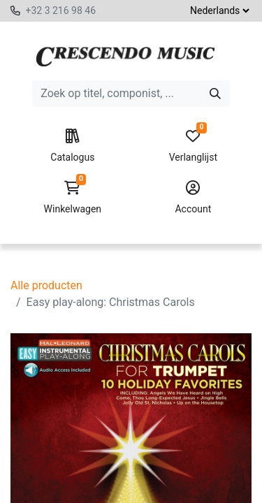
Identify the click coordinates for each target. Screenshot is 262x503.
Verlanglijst (193, 146)
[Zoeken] (215, 93)
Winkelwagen (72, 197)
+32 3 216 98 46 (60, 10)
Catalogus (72, 146)
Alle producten (46, 285)
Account (193, 197)
